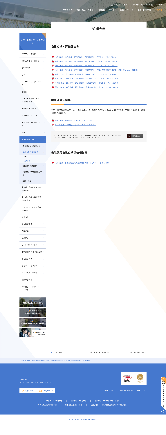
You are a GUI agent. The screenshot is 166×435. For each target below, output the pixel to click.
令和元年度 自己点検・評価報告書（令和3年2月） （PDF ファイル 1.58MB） (86, 74)
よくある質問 (27, 259)
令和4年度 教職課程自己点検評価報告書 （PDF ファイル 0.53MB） (82, 163)
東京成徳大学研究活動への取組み (31, 189)
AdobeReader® (87, 135)
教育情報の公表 (28, 139)
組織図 (24, 91)
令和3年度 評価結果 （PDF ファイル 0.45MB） (74, 120)
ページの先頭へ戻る (137, 352)
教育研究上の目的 (29, 108)
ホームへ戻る (57, 352)
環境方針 (25, 217)
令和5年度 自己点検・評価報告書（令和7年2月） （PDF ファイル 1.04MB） (86, 57)
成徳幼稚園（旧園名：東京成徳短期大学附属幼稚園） (109, 416)
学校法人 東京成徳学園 (54, 411)
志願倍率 (25, 231)
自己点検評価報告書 (30, 152)
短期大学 (27, 161)
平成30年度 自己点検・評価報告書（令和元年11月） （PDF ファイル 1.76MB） (87, 78)
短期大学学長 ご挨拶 (30, 61)
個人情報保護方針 (126, 401)
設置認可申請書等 (29, 166)
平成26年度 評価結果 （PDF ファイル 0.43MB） (75, 124)
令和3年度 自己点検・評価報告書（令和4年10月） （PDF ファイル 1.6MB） (86, 65)
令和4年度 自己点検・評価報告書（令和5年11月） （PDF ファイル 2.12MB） (86, 61)
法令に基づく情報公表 (31, 146)
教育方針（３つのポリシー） (31, 124)
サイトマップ (142, 401)
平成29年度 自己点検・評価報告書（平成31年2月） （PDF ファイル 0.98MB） (87, 83)
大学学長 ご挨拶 (29, 54)
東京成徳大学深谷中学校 (73, 416)
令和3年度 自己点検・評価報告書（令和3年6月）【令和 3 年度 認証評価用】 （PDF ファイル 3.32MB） (97, 70)
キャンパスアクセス (29, 245)
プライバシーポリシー (30, 272)
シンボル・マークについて (31, 83)
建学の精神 (26, 67)
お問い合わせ (27, 279)
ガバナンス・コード (30, 115)
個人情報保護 (27, 224)
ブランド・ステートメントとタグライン (31, 100)
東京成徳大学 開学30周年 (32, 252)
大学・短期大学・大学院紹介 (33, 42)
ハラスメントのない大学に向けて (31, 208)
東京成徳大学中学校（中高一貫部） (107, 411)
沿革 (23, 74)
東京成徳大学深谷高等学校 (47, 416)
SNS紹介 (25, 238)
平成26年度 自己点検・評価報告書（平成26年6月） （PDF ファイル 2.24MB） (87, 87)
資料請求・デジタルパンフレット (31, 288)
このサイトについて (30, 266)
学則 (23, 132)
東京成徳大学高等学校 (78, 411)
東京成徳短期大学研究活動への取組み (31, 198)
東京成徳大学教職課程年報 (32, 173)
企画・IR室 (26, 180)
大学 (26, 157)
